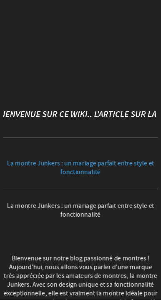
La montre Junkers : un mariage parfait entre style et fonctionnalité (80, 167)
